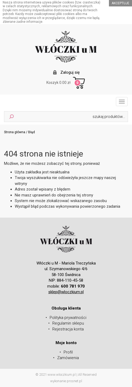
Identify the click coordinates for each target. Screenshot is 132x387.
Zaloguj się (70, 72)
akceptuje (120, 3)
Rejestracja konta (68, 329)
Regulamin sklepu (68, 323)
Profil (68, 352)
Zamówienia (68, 357)
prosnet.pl (74, 381)
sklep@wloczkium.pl (66, 291)
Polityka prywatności (68, 317)
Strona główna (14, 132)
